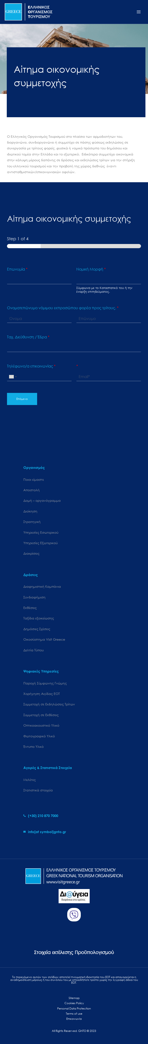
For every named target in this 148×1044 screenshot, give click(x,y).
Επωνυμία (17, 269)
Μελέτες (29, 779)
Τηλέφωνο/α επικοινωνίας (31, 366)
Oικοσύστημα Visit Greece (44, 639)
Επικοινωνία (74, 1019)
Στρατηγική (32, 521)
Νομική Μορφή (91, 269)
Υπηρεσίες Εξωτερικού (40, 543)
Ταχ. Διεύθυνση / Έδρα (28, 337)
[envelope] (44, 832)
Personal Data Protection (74, 1008)
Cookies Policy (74, 1003)
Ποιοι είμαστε (33, 479)
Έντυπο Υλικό (33, 746)
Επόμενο (22, 399)
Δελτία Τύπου (33, 650)
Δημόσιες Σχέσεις (36, 629)
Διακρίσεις (31, 553)
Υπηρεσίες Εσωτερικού (40, 532)
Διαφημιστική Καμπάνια (42, 586)
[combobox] (12, 377)
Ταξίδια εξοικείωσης (38, 618)
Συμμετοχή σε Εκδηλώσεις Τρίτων (49, 704)
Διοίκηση (30, 511)
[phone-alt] (40, 816)
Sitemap (74, 998)
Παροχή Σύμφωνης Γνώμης (45, 683)
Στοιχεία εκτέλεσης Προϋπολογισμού (74, 952)
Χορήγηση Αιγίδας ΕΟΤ (41, 693)
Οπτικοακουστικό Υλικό (41, 725)
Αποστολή (31, 490)
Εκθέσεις (30, 607)
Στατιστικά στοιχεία (38, 790)
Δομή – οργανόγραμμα (42, 500)
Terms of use (74, 1014)
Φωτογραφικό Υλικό (39, 736)
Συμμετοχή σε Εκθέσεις (41, 715)
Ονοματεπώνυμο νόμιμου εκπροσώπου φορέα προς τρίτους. (63, 308)
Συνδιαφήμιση (34, 597)
